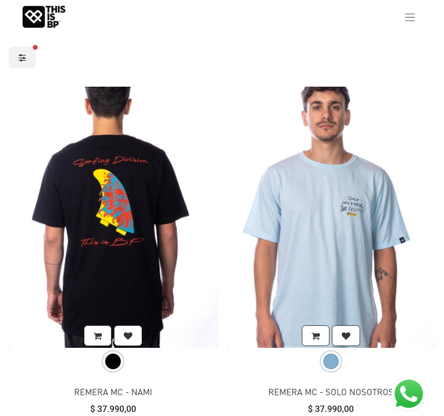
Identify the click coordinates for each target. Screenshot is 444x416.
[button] (98, 336)
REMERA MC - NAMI (113, 392)
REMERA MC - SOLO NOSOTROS (331, 392)
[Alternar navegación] (410, 17)
